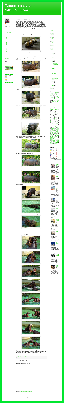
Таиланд (56, 133)
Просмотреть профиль (8, 32)
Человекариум (57, 139)
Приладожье (57, 129)
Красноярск (57, 116)
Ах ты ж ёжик (54, 65)
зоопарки (52, 111)
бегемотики (23, 357)
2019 (6, 48)
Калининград (52, 113)
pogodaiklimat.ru (9, 82)
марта (53, 82)
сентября (53, 56)
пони (52, 129)
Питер (58, 127)
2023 (6, 51)
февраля (53, 84)
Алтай (57, 93)
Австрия (20, 357)
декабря (53, 52)
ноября (53, 53)
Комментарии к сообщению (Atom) (26, 391)
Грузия (55, 107)
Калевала (56, 112)
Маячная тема (54, 73)
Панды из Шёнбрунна (55, 74)
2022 (6, 50)
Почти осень (57, 209)
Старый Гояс (57, 198)
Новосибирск (52, 123)
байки (51, 95)
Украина (58, 135)
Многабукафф (52, 121)
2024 (52, 33)
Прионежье (53, 130)
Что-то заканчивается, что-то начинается (55, 70)
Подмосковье (53, 128)
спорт (52, 133)
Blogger (41, 397)
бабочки (57, 94)
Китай (56, 115)
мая (52, 61)
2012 (52, 49)
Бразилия (56, 98)
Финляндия (52, 138)
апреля (53, 81)
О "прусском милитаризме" (57, 255)
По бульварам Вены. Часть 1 (57, 243)
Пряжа (57, 130)
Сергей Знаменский (8, 24)
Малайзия (51, 119)
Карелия (53, 114)
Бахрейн (56, 95)
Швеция (53, 141)
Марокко (57, 119)
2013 (6, 41)
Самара (56, 131)
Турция (56, 134)
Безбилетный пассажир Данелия (57, 187)
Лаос (57, 117)
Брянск (54, 100)
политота (57, 128)
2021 (6, 49)
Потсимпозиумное (57, 165)
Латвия (51, 118)
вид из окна (55, 101)
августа (53, 57)
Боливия (57, 97)
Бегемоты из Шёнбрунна (54, 76)
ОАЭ (57, 123)
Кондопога (51, 116)
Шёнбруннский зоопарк (55, 79)
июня (53, 60)
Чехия (58, 140)
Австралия (51, 92)
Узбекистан (52, 135)
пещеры (54, 127)
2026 (52, 30)
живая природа (54, 109)
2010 (6, 37)
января (53, 85)
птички (51, 131)
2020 (52, 38)
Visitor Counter (7, 58)
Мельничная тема (55, 78)
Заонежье (57, 110)
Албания (51, 93)
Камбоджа (57, 113)
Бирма (51, 97)
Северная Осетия (52, 132)
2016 (6, 44)
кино (51, 115)
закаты (53, 110)
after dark (55, 143)
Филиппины (52, 137)
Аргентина (51, 94)
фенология (54, 136)
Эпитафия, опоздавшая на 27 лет (57, 220)
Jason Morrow (33, 397)
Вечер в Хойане (57, 266)
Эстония (56, 142)
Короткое (53, 68)
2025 (6, 54)
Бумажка (53, 67)
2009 (6, 36)
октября (53, 54)
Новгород (56, 122)
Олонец (51, 124)
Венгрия (58, 100)
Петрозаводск (9, 74)
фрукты (57, 138)
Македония (56, 118)
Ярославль (51, 143)
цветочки (51, 139)
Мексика (54, 120)
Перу (56, 124)
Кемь (57, 114)
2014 (6, 42)
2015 (6, 43)
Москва (58, 121)
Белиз (57, 96)
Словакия (57, 132)
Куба (53, 117)
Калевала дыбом (57, 176)
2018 (52, 41)
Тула (51, 134)
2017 (6, 45)
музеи (52, 122)
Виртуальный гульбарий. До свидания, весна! (55, 63)
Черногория (53, 140)
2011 (6, 38)
